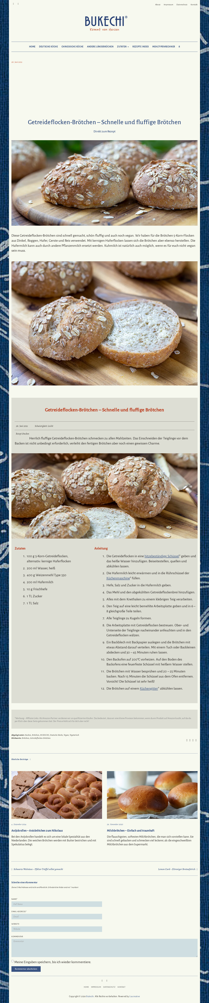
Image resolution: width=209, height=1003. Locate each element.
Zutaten (123, 47)
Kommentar (17, 936)
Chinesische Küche (72, 47)
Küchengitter (149, 688)
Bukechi (90, 996)
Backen (28, 735)
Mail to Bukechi (18, 4)
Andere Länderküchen (100, 47)
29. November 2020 (115, 824)
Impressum (168, 5)
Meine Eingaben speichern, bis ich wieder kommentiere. (52, 962)
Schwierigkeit (41, 426)
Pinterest (13, 4)
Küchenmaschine (118, 578)
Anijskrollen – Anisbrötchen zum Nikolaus (37, 830)
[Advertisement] (104, 92)
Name (14, 899)
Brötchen (35, 735)
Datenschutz (182, 5)
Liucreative (134, 996)
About (158, 5)
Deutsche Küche (48, 47)
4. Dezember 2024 (18, 824)
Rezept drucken (22, 433)
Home (32, 47)
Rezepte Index (140, 47)
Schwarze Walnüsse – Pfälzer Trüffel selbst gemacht (38, 869)
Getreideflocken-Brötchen (40, 738)
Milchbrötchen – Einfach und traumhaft (130, 830)
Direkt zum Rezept (104, 131)
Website (15, 924)
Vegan (66, 735)
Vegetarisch (74, 735)
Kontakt (194, 5)
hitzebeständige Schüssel (162, 556)
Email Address (18, 911)
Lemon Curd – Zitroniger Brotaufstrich (176, 869)
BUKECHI (44, 735)
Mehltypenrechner (163, 47)
